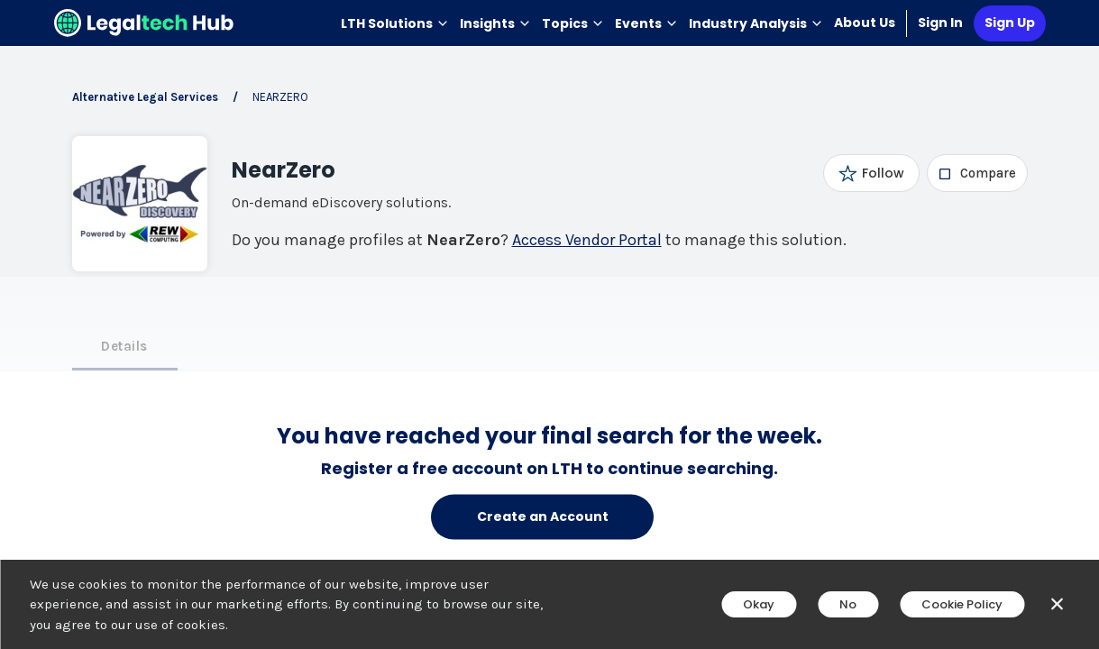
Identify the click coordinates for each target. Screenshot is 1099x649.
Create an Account (543, 516)
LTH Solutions (395, 23)
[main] (549, 324)
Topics (573, 23)
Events (646, 23)
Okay (758, 604)
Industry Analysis (756, 23)
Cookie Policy (962, 604)
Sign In (940, 23)
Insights (495, 23)
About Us (864, 23)
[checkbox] (977, 173)
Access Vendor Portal (587, 240)
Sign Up (1010, 23)
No (847, 604)
